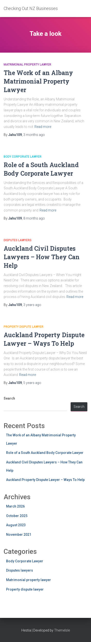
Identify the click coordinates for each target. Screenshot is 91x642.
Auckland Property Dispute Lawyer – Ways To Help (45, 480)
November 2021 (18, 535)
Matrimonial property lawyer (27, 64)
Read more (42, 127)
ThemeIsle (62, 630)
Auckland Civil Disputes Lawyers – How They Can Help (42, 256)
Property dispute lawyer (23, 326)
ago (34, 135)
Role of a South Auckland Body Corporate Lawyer (44, 453)
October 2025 (16, 516)
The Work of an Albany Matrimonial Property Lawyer (38, 81)
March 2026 (15, 506)
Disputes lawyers (18, 240)
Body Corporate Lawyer (22, 156)
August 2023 (16, 525)
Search (9, 398)
